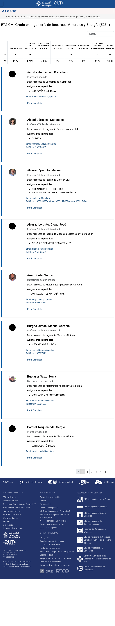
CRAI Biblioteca (9, 497)
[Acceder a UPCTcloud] (104, 482)
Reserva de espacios (49, 508)
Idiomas (6, 521)
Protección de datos (11, 567)
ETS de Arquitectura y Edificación (93, 549)
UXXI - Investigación (49, 528)
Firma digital (45, 504)
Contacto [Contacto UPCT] (15, 561)
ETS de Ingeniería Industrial (95, 507)
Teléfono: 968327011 (36, 353)
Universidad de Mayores (13, 528)
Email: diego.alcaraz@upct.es (39, 249)
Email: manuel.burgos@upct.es (40, 350)
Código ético (45, 538)
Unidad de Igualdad (48, 555)
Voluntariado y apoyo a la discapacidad (57, 551)
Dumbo (43, 501)
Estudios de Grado (16, 16)
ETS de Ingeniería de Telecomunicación (93, 522)
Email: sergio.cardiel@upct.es (40, 451)
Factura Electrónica (11, 511)
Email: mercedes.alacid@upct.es (41, 144)
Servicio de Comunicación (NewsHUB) (19, 504)
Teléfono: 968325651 (36, 302)
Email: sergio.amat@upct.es (39, 299)
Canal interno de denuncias (52, 541)
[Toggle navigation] (1, 4)
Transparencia (25, 567)
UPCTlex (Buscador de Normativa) (55, 511)
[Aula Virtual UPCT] (7, 482)
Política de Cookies (10, 564)
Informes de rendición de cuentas (55, 565)
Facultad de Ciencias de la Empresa (95, 530)
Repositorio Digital (11, 501)
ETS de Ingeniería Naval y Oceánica (95, 514)
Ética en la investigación (50, 562)
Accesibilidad (25, 561)
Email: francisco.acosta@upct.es (41, 96)
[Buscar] (100, 33)
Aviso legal (23, 564)
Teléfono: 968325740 (56, 201)
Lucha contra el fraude (50, 544)
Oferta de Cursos (10, 518)
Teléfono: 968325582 (36, 404)
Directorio (6, 561)
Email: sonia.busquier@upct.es (40, 400)
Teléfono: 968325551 (36, 147)
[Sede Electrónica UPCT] (30, 482)
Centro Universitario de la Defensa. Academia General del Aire (97, 559)
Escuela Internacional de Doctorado (94, 568)
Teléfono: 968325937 (36, 201)
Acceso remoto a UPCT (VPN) (53, 521)
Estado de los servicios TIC (52, 524)
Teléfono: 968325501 (36, 252)
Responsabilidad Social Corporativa (55, 558)
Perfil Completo (34, 103)
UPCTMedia (8, 525)
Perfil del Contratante (12, 514)
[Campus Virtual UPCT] (60, 482)
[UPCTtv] (83, 482)
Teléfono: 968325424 (76, 201)
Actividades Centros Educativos (16, 508)
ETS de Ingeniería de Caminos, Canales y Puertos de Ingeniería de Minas (97, 540)
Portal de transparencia (50, 548)
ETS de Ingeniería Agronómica (97, 499)
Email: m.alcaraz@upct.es (38, 198)
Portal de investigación (50, 497)
